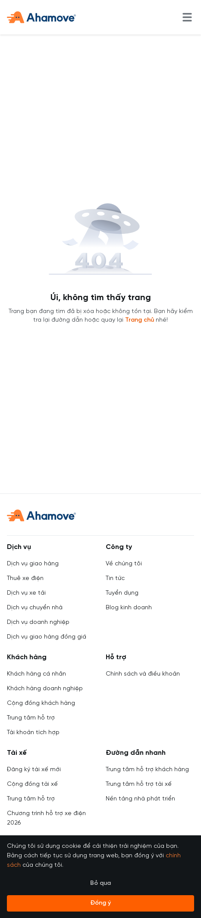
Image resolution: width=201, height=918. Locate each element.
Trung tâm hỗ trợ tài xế (139, 784)
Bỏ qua (100, 883)
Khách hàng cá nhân (36, 674)
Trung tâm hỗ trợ (31, 718)
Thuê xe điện (25, 578)
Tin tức (115, 578)
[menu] (187, 17)
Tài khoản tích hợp (33, 732)
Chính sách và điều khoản (143, 674)
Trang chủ (139, 320)
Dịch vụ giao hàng (33, 564)
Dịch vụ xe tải (26, 593)
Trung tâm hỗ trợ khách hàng (147, 769)
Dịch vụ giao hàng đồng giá (46, 637)
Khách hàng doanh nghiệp (45, 688)
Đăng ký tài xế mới (34, 769)
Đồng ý (100, 903)
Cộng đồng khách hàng (41, 703)
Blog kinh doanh (129, 608)
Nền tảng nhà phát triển (140, 799)
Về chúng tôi (124, 564)
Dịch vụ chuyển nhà (35, 608)
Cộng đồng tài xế (32, 784)
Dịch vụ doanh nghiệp (38, 622)
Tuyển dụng (122, 593)
